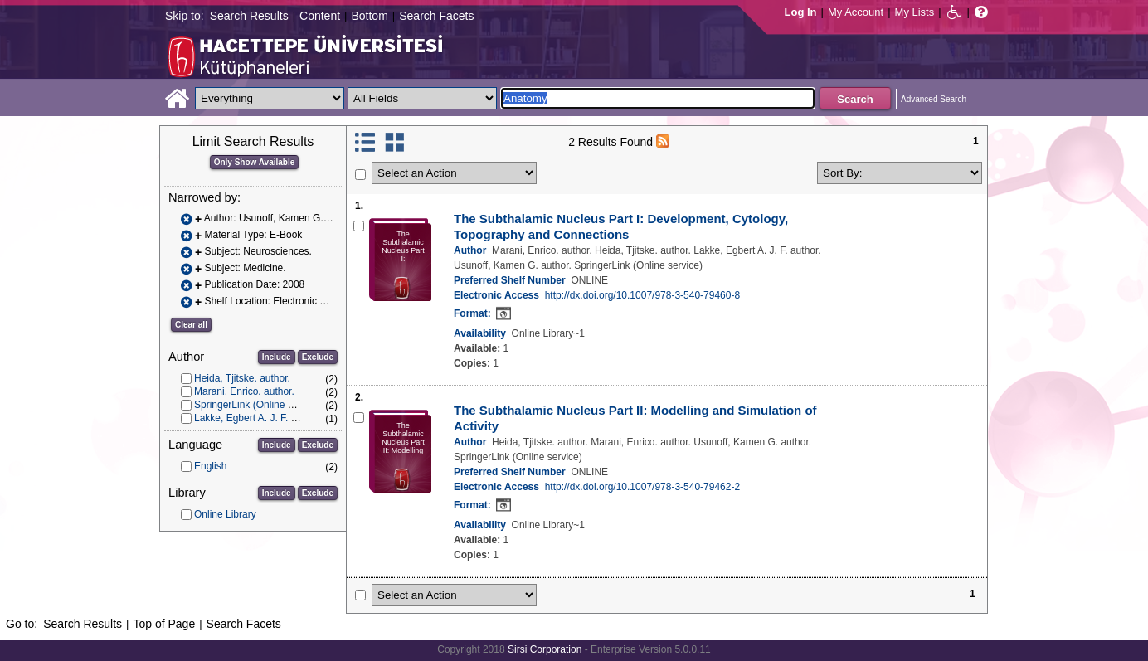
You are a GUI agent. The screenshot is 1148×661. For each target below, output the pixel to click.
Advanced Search (933, 99)
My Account (855, 12)
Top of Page (164, 623)
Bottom (369, 15)
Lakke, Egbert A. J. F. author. (257, 418)
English (210, 466)
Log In (801, 12)
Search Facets (436, 15)
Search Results (249, 15)
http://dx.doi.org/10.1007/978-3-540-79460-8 (643, 295)
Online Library (225, 514)
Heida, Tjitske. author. (242, 378)
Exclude (317, 357)
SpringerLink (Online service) (258, 405)
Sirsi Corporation (544, 649)
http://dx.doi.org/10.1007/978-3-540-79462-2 (643, 487)
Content (319, 15)
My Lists (915, 12)
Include (276, 357)
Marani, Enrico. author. (244, 391)
